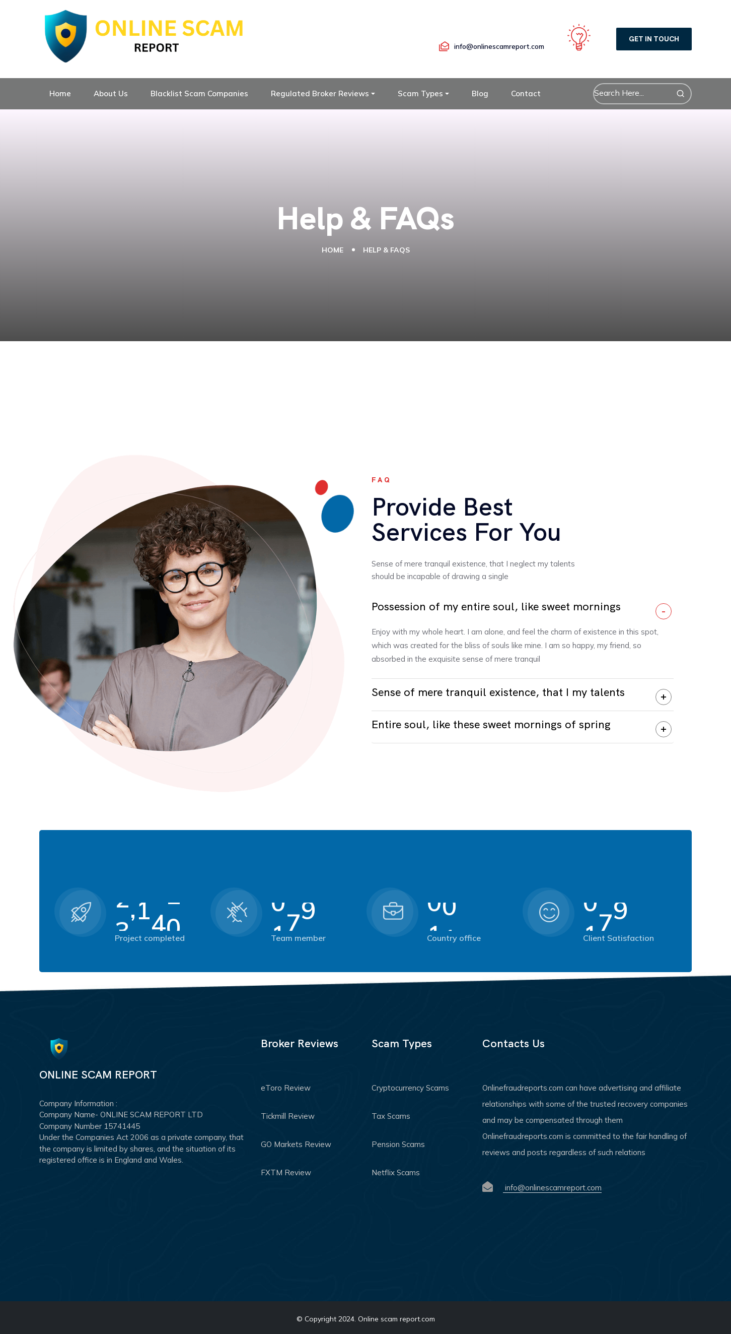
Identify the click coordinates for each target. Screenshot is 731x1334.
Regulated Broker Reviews (320, 93)
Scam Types (420, 93)
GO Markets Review (296, 1144)
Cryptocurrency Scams (410, 1088)
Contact (526, 93)
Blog (480, 93)
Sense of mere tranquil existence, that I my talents (498, 692)
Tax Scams (391, 1116)
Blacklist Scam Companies (199, 93)
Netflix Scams (396, 1172)
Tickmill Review (288, 1116)
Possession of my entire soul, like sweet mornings (496, 606)
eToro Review (286, 1088)
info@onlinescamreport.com (552, 1187)
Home (60, 93)
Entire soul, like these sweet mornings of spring (491, 724)
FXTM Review (286, 1172)
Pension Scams (398, 1144)
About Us (111, 93)
